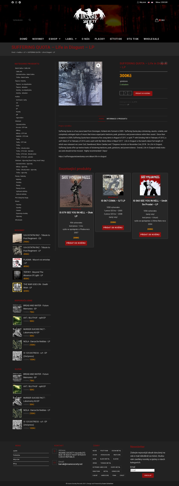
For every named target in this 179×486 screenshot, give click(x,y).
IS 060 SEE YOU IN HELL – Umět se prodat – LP (150, 202)
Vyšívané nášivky (21, 191)
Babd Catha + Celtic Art (22, 68)
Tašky (18, 139)
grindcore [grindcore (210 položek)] (116, 471)
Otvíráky (18, 182)
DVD (17, 106)
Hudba (17, 96)
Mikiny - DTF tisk (21, 133)
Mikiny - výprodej (21, 167)
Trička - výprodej (21, 172)
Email (132, 467)
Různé (17, 201)
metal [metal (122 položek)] (106, 471)
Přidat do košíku (143, 93)
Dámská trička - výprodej (24, 164)
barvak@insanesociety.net (70, 464)
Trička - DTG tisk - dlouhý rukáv (26, 154)
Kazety (18, 112)
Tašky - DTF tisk (21, 142)
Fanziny (18, 204)
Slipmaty (19, 216)
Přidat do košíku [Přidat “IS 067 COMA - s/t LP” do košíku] (113, 228)
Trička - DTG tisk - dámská (24, 151)
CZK (162, 2)
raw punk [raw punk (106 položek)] (96, 471)
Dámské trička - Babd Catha (25, 74)
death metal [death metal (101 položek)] (115, 467)
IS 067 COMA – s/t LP (113, 200)
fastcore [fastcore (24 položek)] (117, 455)
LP (128, 104)
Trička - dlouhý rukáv (23, 148)
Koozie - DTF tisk (21, 127)
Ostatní (18, 210)
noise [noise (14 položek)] (95, 451)
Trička (18, 145)
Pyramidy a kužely (22, 213)
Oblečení (18, 121)
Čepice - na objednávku (24, 84)
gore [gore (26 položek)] (95, 459)
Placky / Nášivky (20, 176)
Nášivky (18, 179)
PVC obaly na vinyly (21, 198)
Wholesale (74, 209)
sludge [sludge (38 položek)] (115, 459)
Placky (18, 185)
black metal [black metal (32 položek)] (105, 459)
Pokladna (16, 455)
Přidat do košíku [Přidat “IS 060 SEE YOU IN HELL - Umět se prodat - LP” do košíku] (150, 234)
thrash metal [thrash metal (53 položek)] (106, 463)
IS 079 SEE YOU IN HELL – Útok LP (76, 214)
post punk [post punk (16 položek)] (104, 451)
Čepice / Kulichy (20, 81)
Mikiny (18, 130)
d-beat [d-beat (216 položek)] (95, 475)
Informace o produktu (117, 119)
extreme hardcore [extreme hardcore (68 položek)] (100, 467)
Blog (15, 463)
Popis (101, 119)
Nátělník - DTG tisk (22, 136)
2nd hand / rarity (21, 100)
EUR (165, 2)
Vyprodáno (19, 118)
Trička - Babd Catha (22, 77)
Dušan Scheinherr (107, 483)
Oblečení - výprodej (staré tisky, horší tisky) (30, 160)
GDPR (15, 451)
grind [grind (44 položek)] (95, 463)
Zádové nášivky (21, 194)
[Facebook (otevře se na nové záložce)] (13, 2)
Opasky (18, 207)
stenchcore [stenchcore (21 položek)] (105, 455)
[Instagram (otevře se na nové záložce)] (16, 2)
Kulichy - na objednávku (24, 90)
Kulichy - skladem (22, 93)
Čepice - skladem (22, 87)
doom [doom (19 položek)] (95, 455)
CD (17, 103)
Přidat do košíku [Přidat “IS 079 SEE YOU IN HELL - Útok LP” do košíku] (76, 243)
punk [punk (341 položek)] (114, 475)
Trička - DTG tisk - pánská (24, 157)
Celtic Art (19, 71)
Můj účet (16, 459)
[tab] (101, 119)
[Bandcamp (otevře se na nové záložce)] (20, 2)
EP (17, 109)
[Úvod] (13, 52)
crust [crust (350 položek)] (122, 475)
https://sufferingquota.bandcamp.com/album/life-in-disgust (82, 156)
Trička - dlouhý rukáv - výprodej (26, 170)
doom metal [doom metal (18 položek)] (116, 451)
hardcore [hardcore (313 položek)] (105, 475)
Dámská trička (21, 124)
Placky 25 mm (20, 188)
